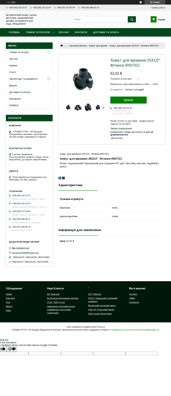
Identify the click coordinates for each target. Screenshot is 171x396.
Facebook (134, 302)
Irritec (8, 310)
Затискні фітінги (77, 45)
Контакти (81, 32)
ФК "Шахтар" (53, 294)
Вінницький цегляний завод (102, 305)
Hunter (9, 294)
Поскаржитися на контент (121, 330)
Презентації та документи (23, 79)
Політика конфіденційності (147, 330)
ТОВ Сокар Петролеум (100, 313)
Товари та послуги (38, 32)
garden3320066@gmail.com (25, 252)
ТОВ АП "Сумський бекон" (101, 309)
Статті (12, 72)
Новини (13, 65)
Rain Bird (10, 298)
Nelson (9, 306)
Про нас (64, 32)
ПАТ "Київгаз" (95, 294)
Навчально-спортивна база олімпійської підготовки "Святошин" (61, 309)
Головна (14, 32)
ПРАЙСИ (13, 105)
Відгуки (13, 85)
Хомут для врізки (98, 45)
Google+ (133, 294)
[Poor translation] (12, 349)
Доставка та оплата (106, 32)
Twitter (132, 298)
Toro (8, 302)
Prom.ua (101, 327)
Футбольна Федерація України (62, 298)
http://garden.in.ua (20, 248)
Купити (128, 100)
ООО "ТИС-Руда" (56, 302)
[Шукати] (132, 19)
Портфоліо (15, 99)
